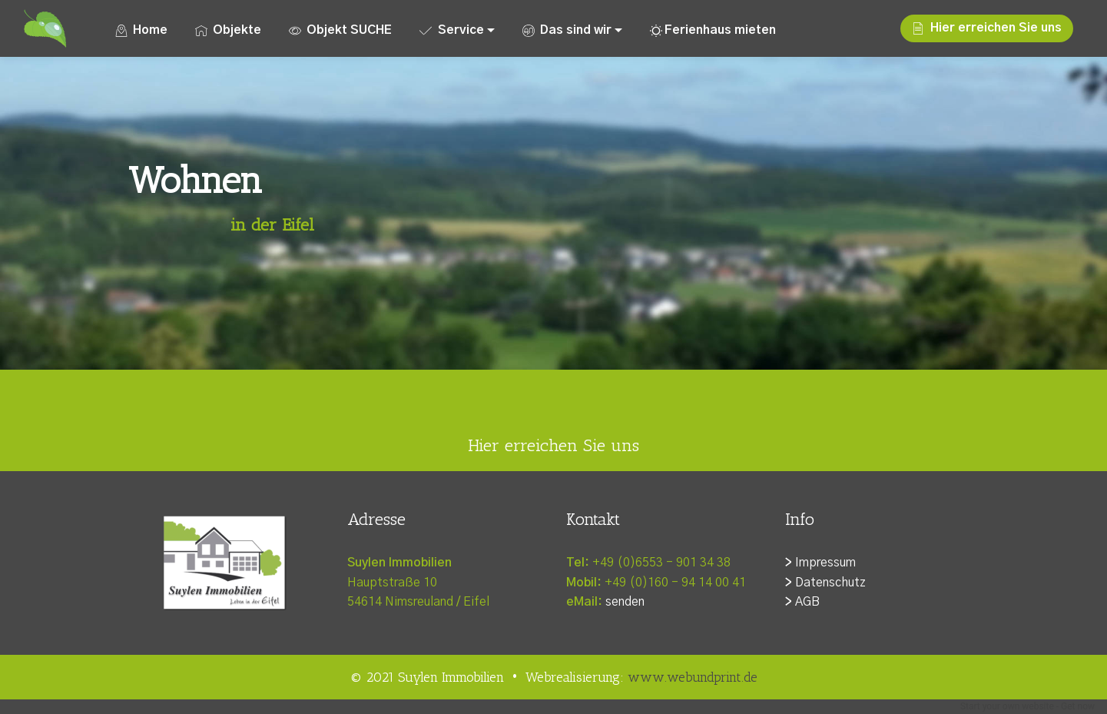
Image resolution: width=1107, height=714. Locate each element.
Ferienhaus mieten (713, 30)
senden (625, 602)
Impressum (825, 562)
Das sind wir (567, 30)
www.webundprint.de (692, 677)
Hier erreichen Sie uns (987, 28)
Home (141, 30)
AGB (807, 602)
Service (451, 30)
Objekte (228, 30)
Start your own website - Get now (1027, 706)
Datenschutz (830, 582)
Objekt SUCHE (340, 30)
